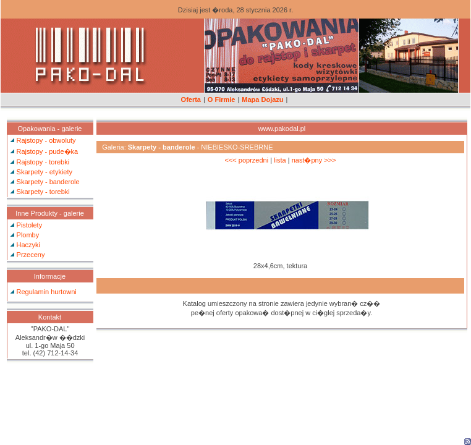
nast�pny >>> (314, 160)
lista (280, 160)
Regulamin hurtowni (47, 291)
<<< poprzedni (246, 160)
